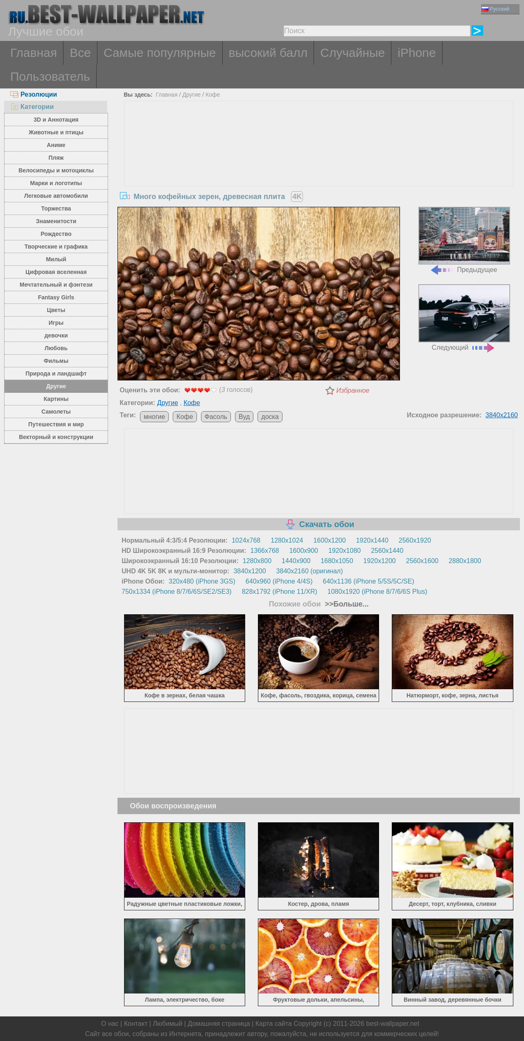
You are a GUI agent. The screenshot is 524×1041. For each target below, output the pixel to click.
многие (154, 416)
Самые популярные (160, 52)
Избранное (353, 390)
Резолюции (33, 94)
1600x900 (303, 550)
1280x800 (257, 560)
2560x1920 (415, 540)
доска (269, 416)
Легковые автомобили (56, 195)
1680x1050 (337, 560)
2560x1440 (387, 550)
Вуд (244, 416)
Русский (495, 9)
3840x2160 (502, 415)
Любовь (56, 348)
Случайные (352, 52)
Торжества (56, 208)
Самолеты (56, 411)
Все (80, 52)
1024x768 (246, 540)
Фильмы (56, 361)
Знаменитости (56, 221)
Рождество (56, 234)
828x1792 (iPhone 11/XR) (279, 591)
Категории (32, 106)
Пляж (55, 157)
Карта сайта (273, 1023)
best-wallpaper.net (392, 1023)
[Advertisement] (319, 162)
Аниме (56, 145)
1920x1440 (372, 540)
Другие (56, 386)
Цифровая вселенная (56, 272)
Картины (56, 399)
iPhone (417, 52)
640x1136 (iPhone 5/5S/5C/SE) (368, 581)
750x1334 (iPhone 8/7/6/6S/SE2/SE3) (177, 591)
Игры (56, 322)
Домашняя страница (218, 1023)
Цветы (56, 310)
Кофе (213, 94)
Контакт (136, 1023)
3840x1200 (249, 571)
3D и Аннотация (56, 119)
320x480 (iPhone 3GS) (202, 581)
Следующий (464, 317)
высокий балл (268, 52)
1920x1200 (380, 560)
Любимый (167, 1023)
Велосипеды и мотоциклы (56, 170)
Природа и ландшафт (56, 373)
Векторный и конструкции (56, 437)
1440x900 (296, 560)
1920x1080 (344, 550)
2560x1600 (422, 560)
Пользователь (50, 76)
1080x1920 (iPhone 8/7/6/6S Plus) (377, 591)
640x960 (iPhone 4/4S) (279, 581)
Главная (33, 52)
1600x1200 (329, 540)
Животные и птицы (56, 132)
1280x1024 (287, 540)
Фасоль (216, 416)
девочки (56, 335)
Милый (56, 259)
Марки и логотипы (56, 183)
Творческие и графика (56, 246)
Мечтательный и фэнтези (56, 284)
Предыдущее (464, 240)
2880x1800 (465, 560)
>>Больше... (346, 604)
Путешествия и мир (56, 424)
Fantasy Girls (56, 297)
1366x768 (264, 550)
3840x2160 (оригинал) (309, 571)
